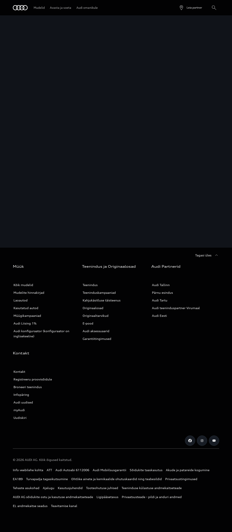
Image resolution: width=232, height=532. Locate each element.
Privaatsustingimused (181, 479)
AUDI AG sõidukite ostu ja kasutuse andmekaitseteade (53, 497)
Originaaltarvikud (96, 315)
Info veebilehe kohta (28, 470)
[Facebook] (190, 441)
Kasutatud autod (25, 308)
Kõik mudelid (23, 285)
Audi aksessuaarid (96, 331)
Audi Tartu (159, 300)
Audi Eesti (159, 315)
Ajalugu (48, 488)
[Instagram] (202, 441)
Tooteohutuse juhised (102, 488)
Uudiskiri (20, 417)
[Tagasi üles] (207, 255)
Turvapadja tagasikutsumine (47, 479)
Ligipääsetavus (107, 497)
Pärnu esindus (162, 292)
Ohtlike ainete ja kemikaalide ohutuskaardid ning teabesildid (116, 479)
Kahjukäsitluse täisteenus (101, 300)
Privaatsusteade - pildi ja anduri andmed (152, 497)
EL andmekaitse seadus (30, 506)
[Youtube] (214, 441)
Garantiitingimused (97, 339)
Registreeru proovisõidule (32, 379)
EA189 (18, 479)
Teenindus (90, 285)
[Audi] (20, 7)
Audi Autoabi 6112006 (72, 470)
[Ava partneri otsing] (190, 8)
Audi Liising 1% (25, 323)
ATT (49, 470)
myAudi (19, 410)
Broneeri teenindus (27, 387)
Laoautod (20, 300)
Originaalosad (93, 308)
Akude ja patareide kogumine (188, 470)
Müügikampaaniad (27, 315)
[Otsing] (214, 8)
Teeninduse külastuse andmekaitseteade (152, 488)
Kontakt (19, 371)
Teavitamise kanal (64, 506)
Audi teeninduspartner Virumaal (176, 308)
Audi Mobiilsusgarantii (109, 470)
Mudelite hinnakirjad (28, 292)
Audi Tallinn (161, 285)
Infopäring (21, 394)
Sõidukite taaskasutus (146, 470)
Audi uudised (23, 402)
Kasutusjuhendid (70, 488)
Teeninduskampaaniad (99, 292)
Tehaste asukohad (26, 488)
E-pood (88, 323)
